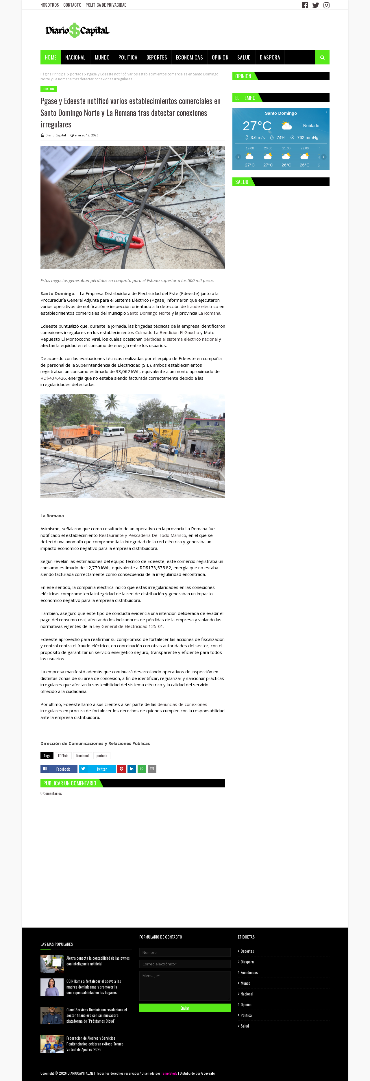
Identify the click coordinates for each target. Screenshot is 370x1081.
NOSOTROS (49, 4)
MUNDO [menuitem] (102, 57)
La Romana (209, 313)
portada (77, 74)
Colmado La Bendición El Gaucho (167, 332)
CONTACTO (72, 4)
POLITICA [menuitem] (128, 57)
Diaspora (247, 962)
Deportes (247, 951)
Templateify (169, 1073)
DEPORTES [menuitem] (157, 57)
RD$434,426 (53, 378)
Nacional (82, 755)
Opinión (246, 1004)
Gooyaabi (208, 1073)
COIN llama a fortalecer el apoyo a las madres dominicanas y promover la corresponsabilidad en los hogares (93, 986)
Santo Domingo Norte (149, 313)
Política (246, 1015)
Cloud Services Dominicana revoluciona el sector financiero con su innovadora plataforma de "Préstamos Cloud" (96, 1015)
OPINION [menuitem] (220, 57)
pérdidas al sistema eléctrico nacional (181, 339)
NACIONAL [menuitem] (75, 57)
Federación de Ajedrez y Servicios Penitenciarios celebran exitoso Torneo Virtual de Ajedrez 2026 (94, 1043)
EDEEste (63, 755)
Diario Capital (55, 135)
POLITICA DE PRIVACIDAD (106, 4)
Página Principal (53, 74)
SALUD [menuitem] (244, 57)
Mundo (245, 983)
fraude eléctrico (202, 306)
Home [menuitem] (50, 57)
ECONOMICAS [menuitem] (189, 57)
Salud (245, 1026)
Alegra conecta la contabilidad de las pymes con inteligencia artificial (98, 961)
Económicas (249, 972)
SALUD (241, 182)
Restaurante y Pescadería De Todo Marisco (142, 535)
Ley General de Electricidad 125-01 (128, 626)
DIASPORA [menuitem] (270, 57)
